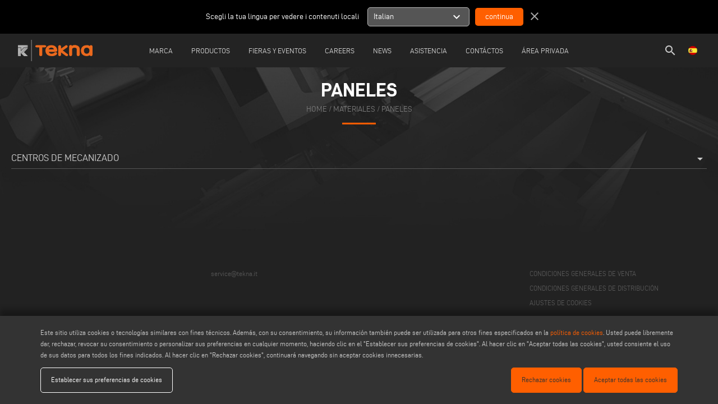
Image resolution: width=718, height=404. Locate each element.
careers (340, 50)
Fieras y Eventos (277, 50)
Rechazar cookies (546, 379)
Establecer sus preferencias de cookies (106, 379)
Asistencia (428, 50)
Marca (161, 50)
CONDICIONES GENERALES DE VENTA (583, 273)
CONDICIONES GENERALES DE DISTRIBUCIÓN (594, 288)
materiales (354, 108)
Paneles (396, 108)
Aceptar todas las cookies (630, 379)
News (382, 50)
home (316, 108)
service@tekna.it (234, 273)
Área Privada (545, 50)
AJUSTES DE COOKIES (561, 302)
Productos (210, 50)
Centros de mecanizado (359, 159)
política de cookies (576, 332)
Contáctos (484, 50)
